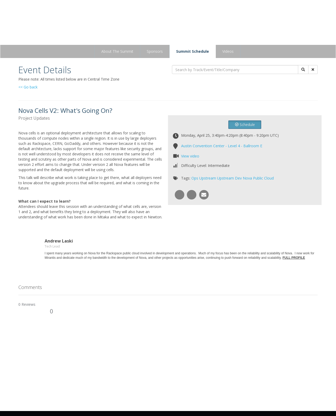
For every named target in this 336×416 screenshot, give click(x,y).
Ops (194, 178)
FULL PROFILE (293, 258)
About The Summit (117, 51)
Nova (247, 178)
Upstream (207, 178)
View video (190, 156)
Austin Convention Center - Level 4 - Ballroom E (221, 145)
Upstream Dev (229, 178)
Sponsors (155, 51)
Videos (228, 51)
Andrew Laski (59, 241)
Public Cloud (263, 178)
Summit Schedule (192, 51)
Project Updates (34, 118)
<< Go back (28, 87)
